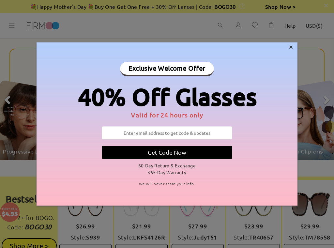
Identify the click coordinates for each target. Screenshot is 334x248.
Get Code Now (167, 152)
